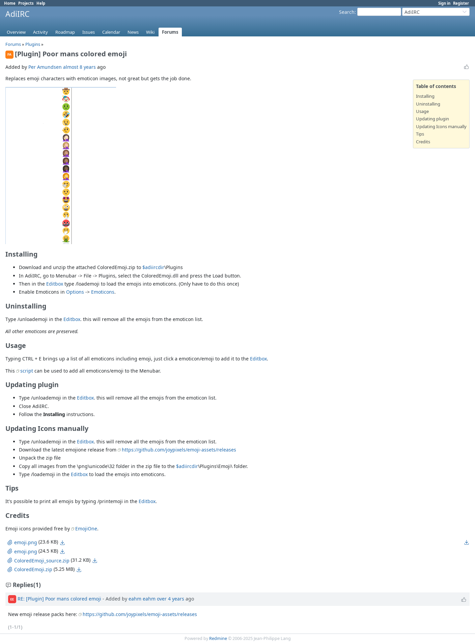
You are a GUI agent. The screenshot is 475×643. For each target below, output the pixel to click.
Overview (16, 32)
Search (347, 12)
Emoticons (102, 292)
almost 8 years (79, 67)
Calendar (111, 32)
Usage (422, 111)
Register (461, 3)
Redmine (218, 638)
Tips (420, 134)
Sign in (444, 3)
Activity (40, 32)
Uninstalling (428, 104)
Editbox (54, 284)
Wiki (150, 32)
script (26, 371)
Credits (423, 142)
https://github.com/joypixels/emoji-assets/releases (179, 449)
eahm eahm (142, 598)
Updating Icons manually (441, 126)
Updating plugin (432, 119)
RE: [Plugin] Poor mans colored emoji (59, 598)
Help (40, 3)
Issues (88, 32)
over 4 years (170, 598)
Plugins (32, 44)
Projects (26, 3)
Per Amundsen (45, 67)
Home (10, 3)
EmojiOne (86, 528)
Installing (425, 96)
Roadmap (65, 32)
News (133, 32)
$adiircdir (153, 267)
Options (75, 292)
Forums (170, 32)
